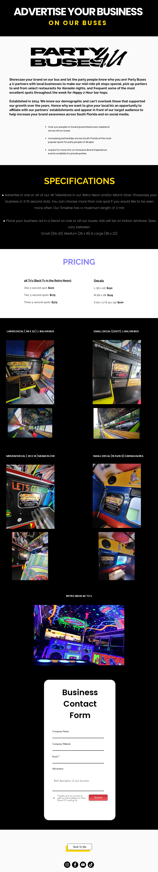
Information (57, 769)
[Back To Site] (80, 847)
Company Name (60, 731)
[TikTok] (91, 865)
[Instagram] (67, 865)
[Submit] (98, 798)
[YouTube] (83, 865)
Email (55, 757)
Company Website (61, 744)
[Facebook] (75, 865)
